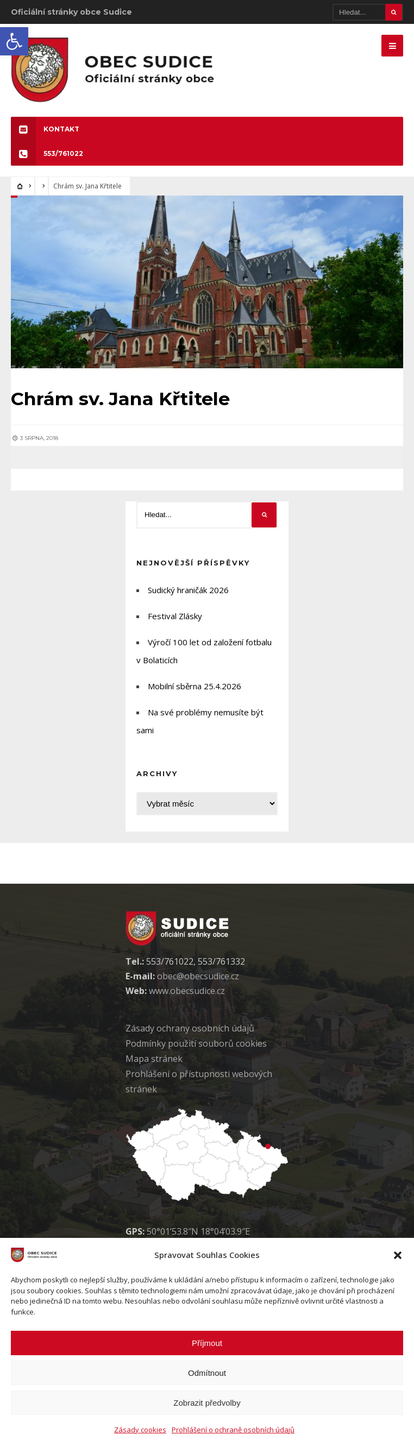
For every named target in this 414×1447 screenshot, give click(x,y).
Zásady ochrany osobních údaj (190, 1028)
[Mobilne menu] (392, 45)
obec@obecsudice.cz (198, 976)
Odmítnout (207, 1372)
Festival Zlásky (175, 616)
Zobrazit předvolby (206, 1402)
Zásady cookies (140, 1430)
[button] (14, 41)
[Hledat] (368, 12)
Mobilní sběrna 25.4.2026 (194, 686)
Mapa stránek (154, 1059)
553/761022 (47, 153)
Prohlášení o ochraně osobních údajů (233, 1430)
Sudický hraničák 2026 (188, 589)
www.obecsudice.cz (187, 991)
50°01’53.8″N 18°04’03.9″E (198, 1231)
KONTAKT (45, 129)
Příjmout (207, 1343)
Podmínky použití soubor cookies (196, 1043)
